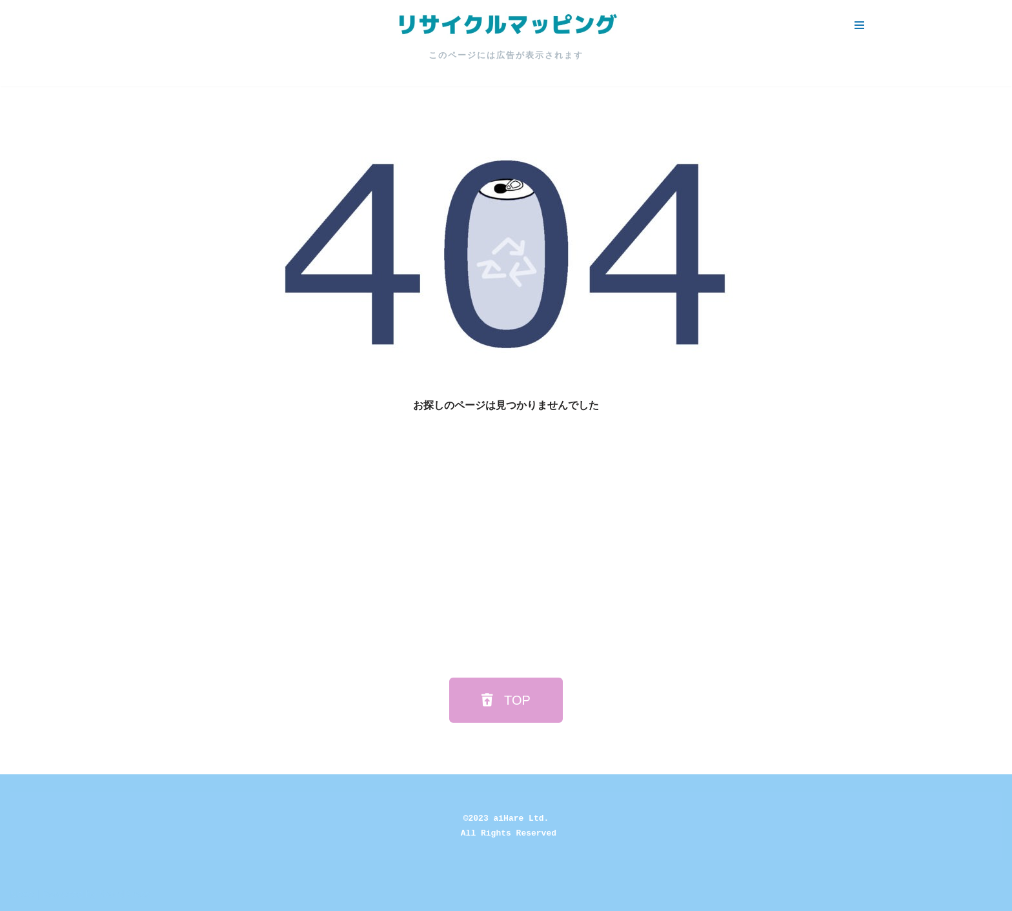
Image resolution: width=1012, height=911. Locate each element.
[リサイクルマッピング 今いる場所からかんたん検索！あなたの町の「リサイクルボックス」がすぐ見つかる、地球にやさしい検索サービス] (506, 25)
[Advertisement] (506, 543)
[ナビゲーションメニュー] (859, 25)
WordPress (124, 894)
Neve (22, 894)
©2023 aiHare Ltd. (506, 818)
